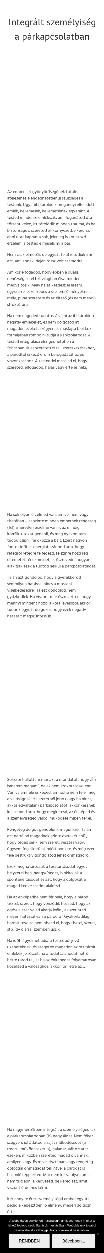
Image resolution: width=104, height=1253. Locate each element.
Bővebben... (73, 1241)
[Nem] (98, 1233)
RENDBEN (29, 1241)
